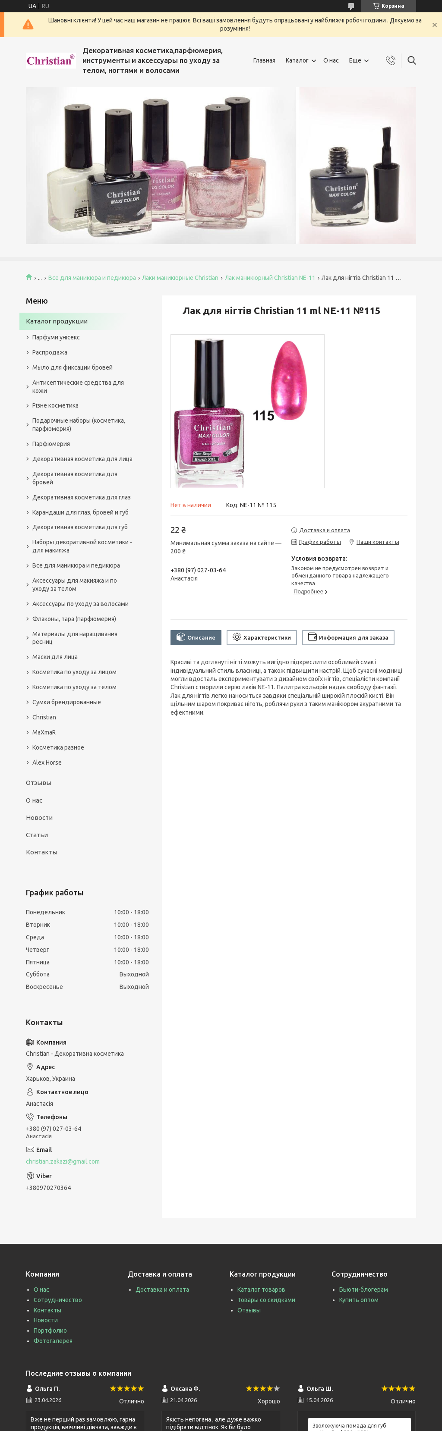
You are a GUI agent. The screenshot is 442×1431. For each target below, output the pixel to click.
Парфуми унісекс (56, 337)
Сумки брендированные (66, 702)
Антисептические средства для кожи (78, 386)
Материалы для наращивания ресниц (74, 638)
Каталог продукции (57, 321)
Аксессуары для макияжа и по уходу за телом (74, 584)
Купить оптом (359, 1299)
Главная (264, 60)
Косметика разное (58, 747)
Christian (44, 717)
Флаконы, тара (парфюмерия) (74, 618)
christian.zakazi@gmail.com (63, 1161)
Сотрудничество (58, 1299)
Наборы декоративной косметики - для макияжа (82, 546)
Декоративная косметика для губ (80, 527)
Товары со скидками (266, 1299)
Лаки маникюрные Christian (180, 277)
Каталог (297, 60)
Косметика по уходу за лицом (74, 671)
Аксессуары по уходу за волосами (80, 603)
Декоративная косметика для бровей (74, 478)
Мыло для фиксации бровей (72, 367)
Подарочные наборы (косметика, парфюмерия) (78, 424)
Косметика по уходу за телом (74, 687)
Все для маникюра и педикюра (92, 277)
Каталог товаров (261, 1289)
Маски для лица (55, 656)
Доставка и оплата (162, 1289)
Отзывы (38, 782)
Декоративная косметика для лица (82, 458)
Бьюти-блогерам (363, 1289)
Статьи (37, 834)
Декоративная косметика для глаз (81, 497)
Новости (39, 817)
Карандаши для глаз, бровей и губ (80, 512)
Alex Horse (47, 762)
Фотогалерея (53, 1340)
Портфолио (50, 1330)
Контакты (41, 852)
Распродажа (49, 352)
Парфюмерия (51, 443)
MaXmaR (44, 732)
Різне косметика (55, 405)
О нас (331, 60)
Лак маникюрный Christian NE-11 (270, 277)
